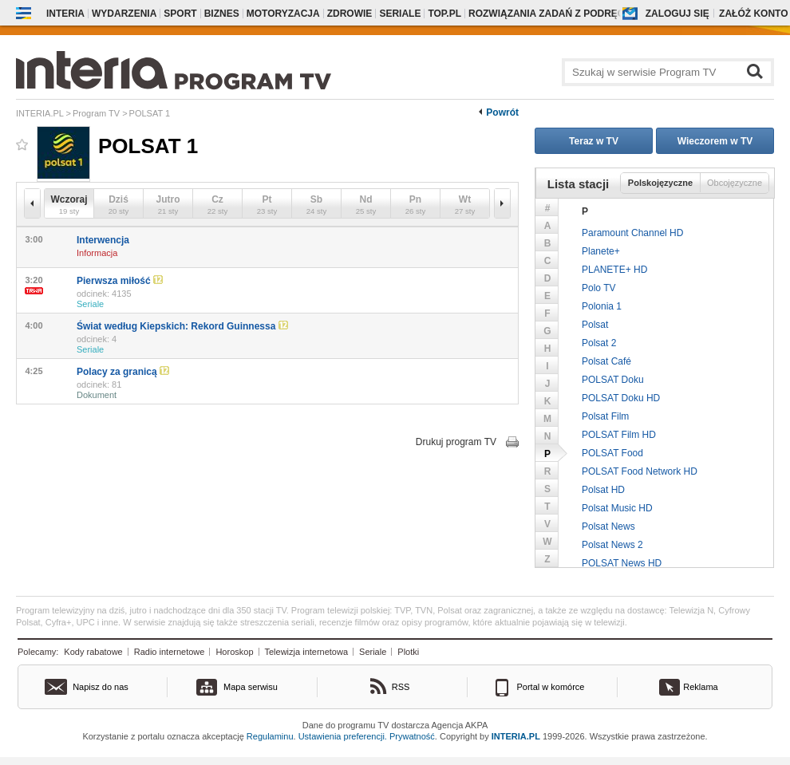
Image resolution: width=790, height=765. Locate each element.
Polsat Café (606, 361)
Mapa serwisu (250, 687)
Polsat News (608, 526)
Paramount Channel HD (632, 233)
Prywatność (412, 736)
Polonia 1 (602, 306)
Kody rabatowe (93, 652)
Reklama (700, 687)
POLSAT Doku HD (621, 398)
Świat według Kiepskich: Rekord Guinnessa (182, 326)
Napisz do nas (100, 687)
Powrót (502, 112)
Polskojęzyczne (660, 182)
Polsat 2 (599, 343)
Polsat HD (603, 489)
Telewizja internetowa (307, 652)
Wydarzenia (124, 13)
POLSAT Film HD (619, 434)
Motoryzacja (283, 13)
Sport (180, 13)
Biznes (221, 13)
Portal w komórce (551, 687)
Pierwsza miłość (120, 280)
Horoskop (234, 652)
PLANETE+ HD (614, 269)
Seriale (400, 13)
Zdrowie (350, 13)
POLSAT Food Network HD (639, 471)
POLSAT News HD (622, 563)
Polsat (595, 324)
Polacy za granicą (123, 371)
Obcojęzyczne (734, 182)
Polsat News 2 (612, 544)
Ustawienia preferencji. (342, 736)
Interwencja (103, 240)
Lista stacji (578, 184)
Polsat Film (605, 416)
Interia (65, 13)
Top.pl (444, 13)
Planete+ (601, 251)
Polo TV (598, 288)
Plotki (408, 652)
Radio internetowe (169, 652)
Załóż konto (753, 13)
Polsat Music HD (617, 508)
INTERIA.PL (516, 736)
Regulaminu (270, 736)
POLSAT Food (612, 453)
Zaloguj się (677, 13)
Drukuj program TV (456, 442)
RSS (401, 687)
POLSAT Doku (613, 379)
